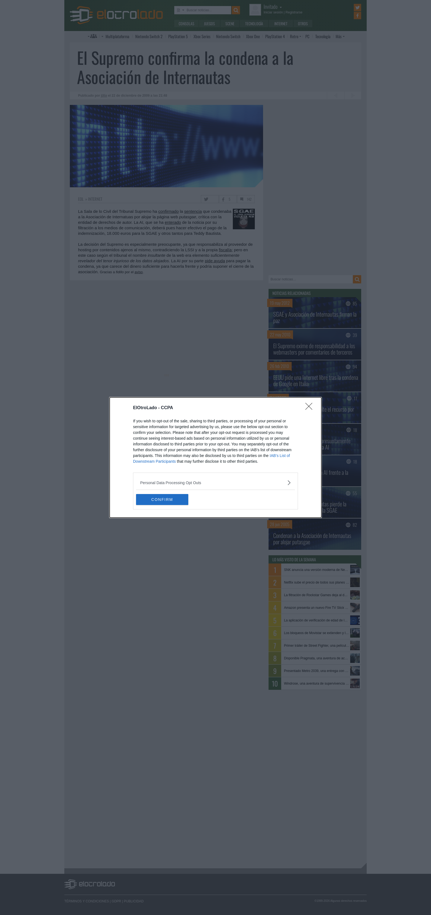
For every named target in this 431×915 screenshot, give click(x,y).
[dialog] (215, 457)
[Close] (310, 408)
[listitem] (215, 483)
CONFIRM (162, 499)
